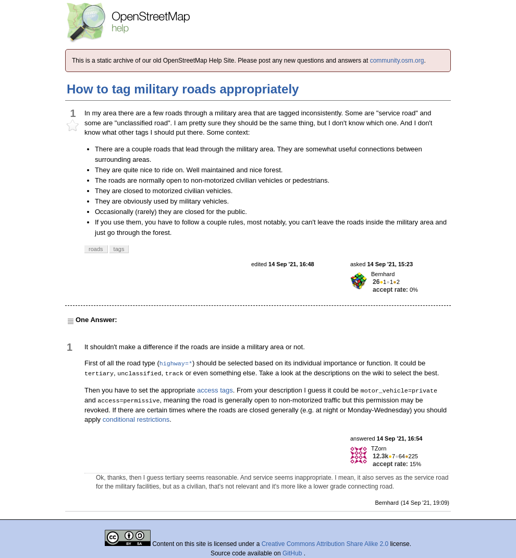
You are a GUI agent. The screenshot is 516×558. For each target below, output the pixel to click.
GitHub (293, 553)
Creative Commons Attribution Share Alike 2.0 (325, 544)
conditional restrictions (136, 419)
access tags (215, 390)
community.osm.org (397, 60)
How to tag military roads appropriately (183, 89)
